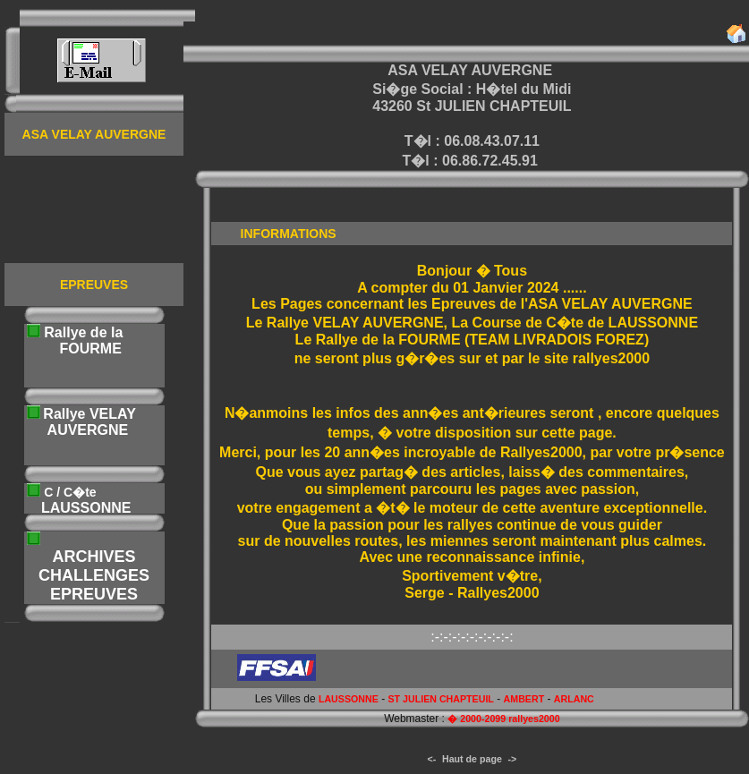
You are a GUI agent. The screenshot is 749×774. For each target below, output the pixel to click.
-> (512, 758)
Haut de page (472, 758)
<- (432, 758)
